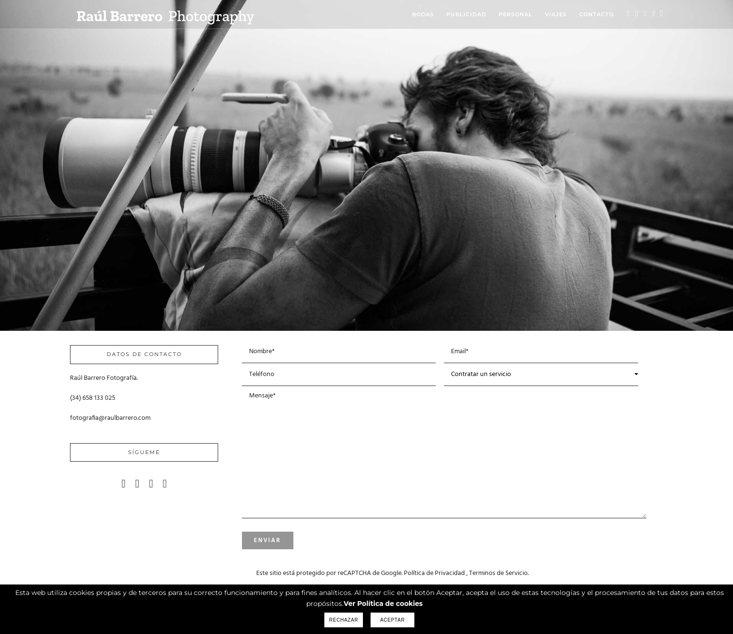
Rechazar (343, 620)
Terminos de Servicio (498, 573)
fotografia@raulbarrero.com (110, 418)
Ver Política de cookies (382, 603)
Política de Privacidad (434, 573)
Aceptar (392, 620)
